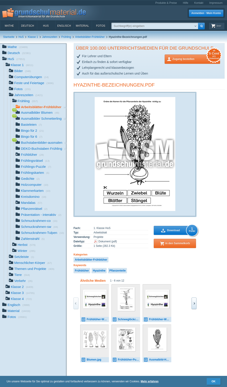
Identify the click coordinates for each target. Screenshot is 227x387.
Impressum (216, 2)
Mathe (9, 25)
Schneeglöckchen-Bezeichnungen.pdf (126, 319)
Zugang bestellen (196, 59)
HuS (46, 25)
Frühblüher (82, 270)
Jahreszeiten (49, 36)
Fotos (100, 25)
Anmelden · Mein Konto (206, 13)
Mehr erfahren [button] (150, 381)
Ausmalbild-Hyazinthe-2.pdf (157, 360)
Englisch (64, 25)
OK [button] (214, 381)
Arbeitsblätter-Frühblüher (90, 36)
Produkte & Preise (166, 2)
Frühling (66, 36)
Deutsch (27, 25)
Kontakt (198, 2)
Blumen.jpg (91, 360)
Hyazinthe (99, 270)
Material (82, 25)
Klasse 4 (19, 299)
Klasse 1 (33, 36)
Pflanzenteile (117, 270)
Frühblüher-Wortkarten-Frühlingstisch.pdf (95, 319)
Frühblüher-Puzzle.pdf (126, 360)
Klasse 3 (20, 293)
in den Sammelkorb (177, 243)
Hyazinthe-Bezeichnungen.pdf (114, 85)
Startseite (8, 36)
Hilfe (185, 2)
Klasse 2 (19, 287)
